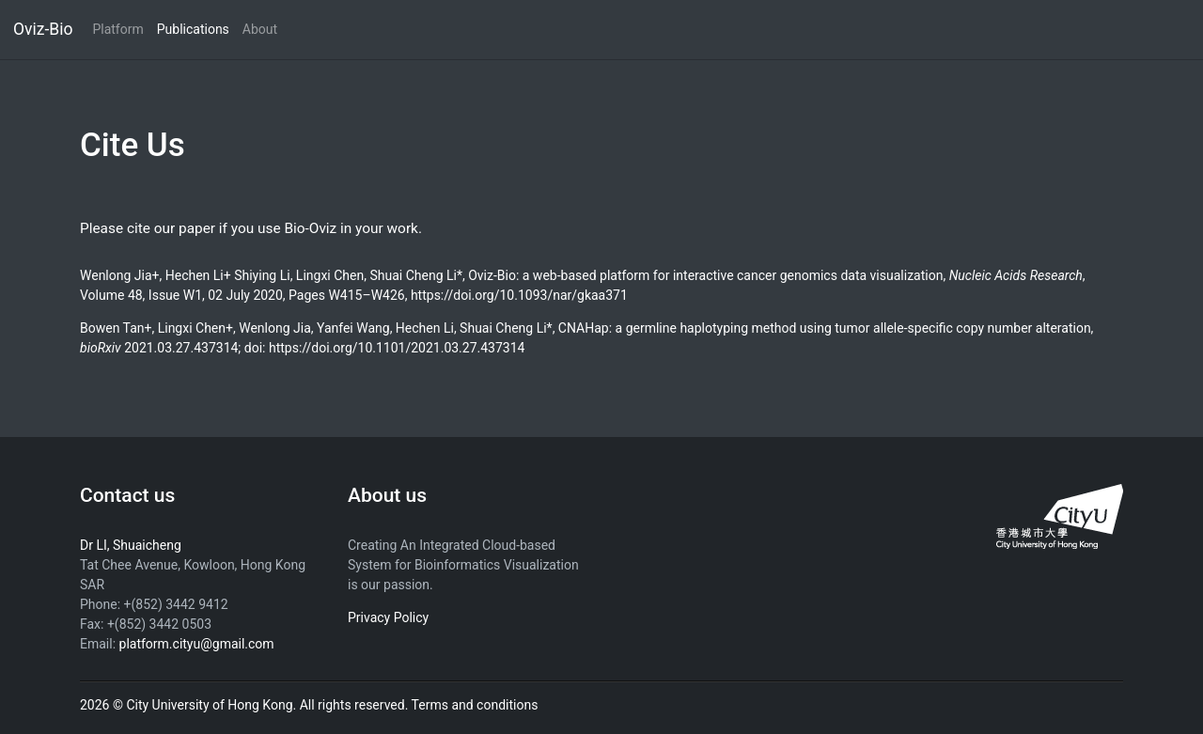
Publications (193, 29)
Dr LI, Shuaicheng (130, 545)
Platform (117, 29)
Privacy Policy (388, 617)
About (259, 29)
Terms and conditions (475, 704)
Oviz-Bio (42, 29)
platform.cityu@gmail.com (196, 643)
